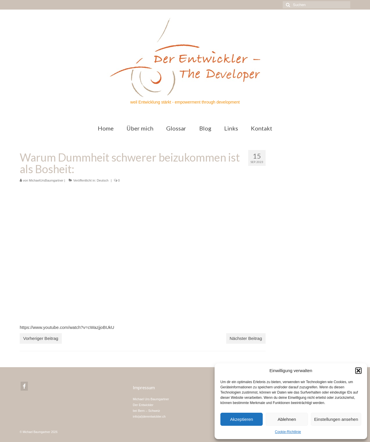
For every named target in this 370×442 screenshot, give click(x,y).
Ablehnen (287, 419)
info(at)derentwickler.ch (149, 416)
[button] (358, 371)
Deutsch (102, 180)
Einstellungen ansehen (336, 419)
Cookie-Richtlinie (288, 432)
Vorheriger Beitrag (40, 338)
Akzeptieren (241, 419)
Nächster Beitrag (246, 338)
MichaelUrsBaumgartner (46, 180)
